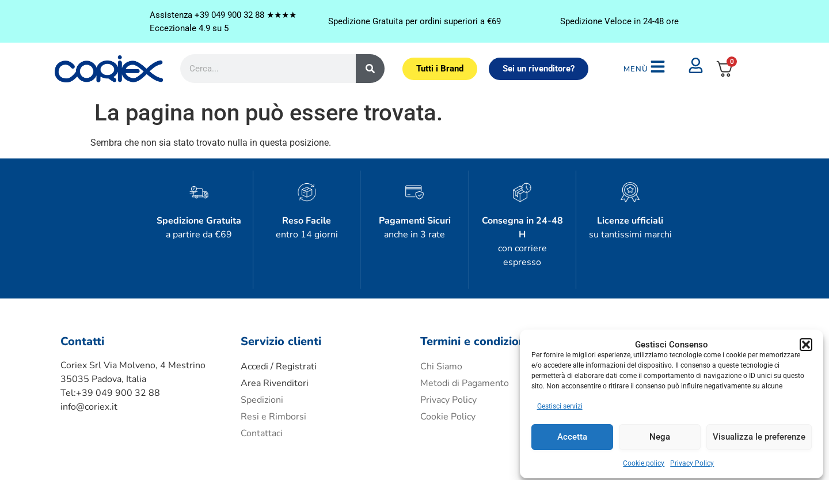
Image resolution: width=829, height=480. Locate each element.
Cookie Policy (448, 378)
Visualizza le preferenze (759, 433)
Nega (659, 433)
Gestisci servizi (560, 402)
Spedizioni (262, 362)
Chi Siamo (441, 328)
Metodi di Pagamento (464, 345)
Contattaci (262, 395)
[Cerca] (370, 55)
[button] (806, 316)
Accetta (573, 433)
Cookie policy (644, 459)
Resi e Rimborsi (273, 378)
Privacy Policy (692, 459)
